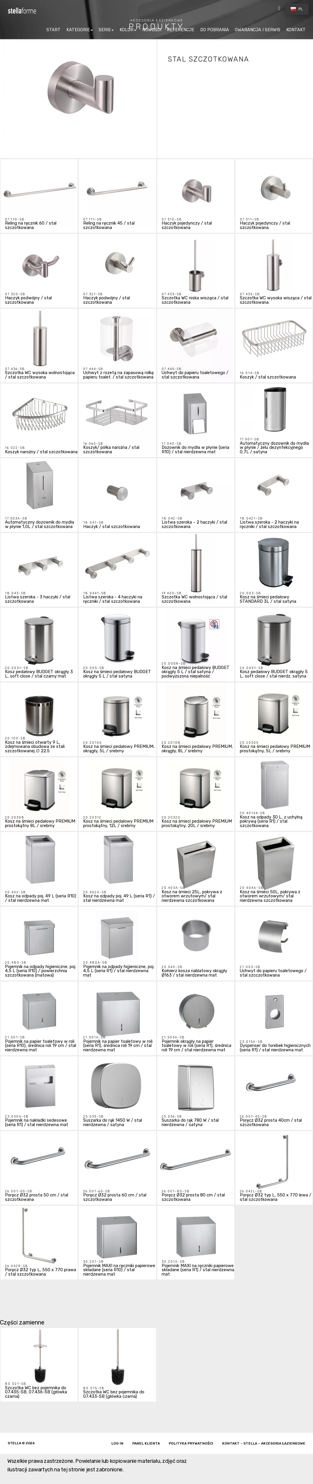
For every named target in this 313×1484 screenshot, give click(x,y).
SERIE (105, 29)
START (53, 29)
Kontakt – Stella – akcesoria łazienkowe (263, 1443)
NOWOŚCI (151, 29)
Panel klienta (146, 1443)
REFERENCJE (180, 29)
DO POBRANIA (214, 29)
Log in (117, 1443)
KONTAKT (296, 29)
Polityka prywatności (191, 1443)
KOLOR (126, 29)
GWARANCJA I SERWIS (257, 29)
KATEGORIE (78, 29)
